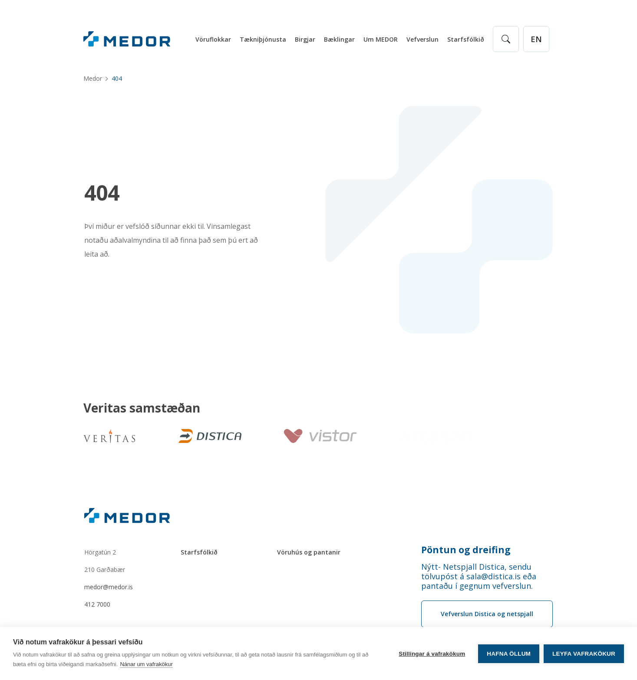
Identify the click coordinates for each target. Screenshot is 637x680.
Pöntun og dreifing (466, 550)
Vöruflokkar (213, 39)
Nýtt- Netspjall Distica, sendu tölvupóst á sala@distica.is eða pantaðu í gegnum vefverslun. (478, 576)
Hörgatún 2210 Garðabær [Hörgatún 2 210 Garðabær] (104, 561)
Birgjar (305, 39)
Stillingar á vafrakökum (432, 653)
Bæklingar (339, 39)
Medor (92, 78)
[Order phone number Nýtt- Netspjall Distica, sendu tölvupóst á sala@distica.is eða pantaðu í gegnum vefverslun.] (487, 576)
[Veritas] (109, 436)
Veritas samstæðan (141, 408)
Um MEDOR (380, 39)
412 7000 (97, 604)
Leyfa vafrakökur (583, 653)
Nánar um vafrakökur (146, 664)
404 (101, 192)
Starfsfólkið (465, 39)
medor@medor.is (108, 587)
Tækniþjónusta (263, 39)
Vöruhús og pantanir (308, 552)
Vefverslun (422, 39)
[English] (536, 39)
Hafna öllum (509, 653)
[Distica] (208, 436)
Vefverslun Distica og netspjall (487, 614)
